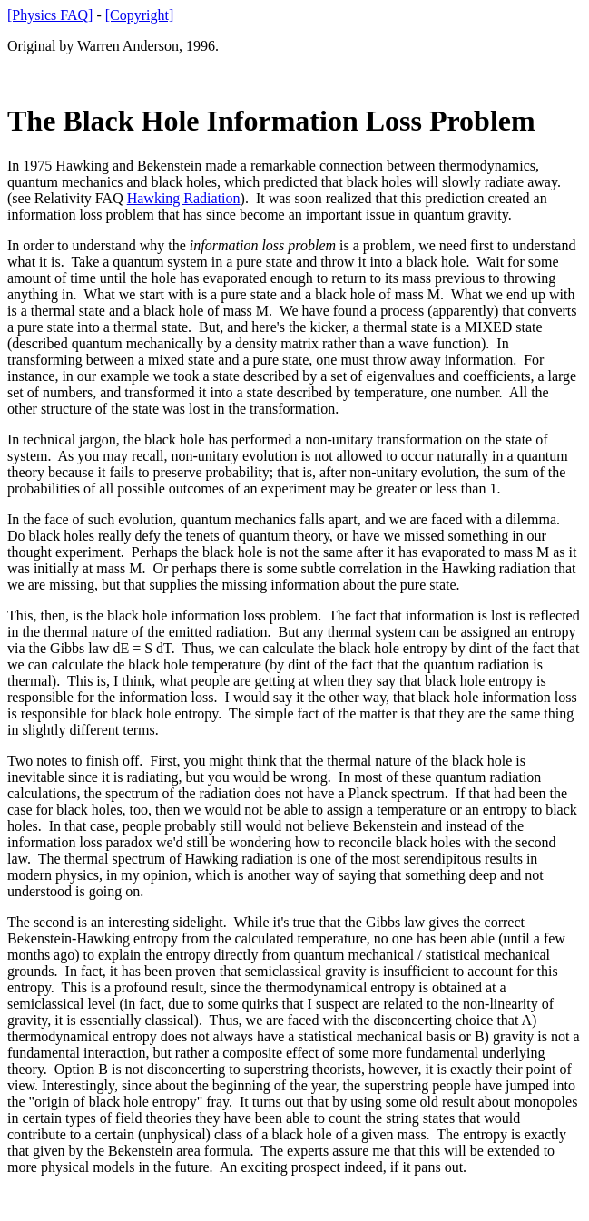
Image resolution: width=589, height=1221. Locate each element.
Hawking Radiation (184, 198)
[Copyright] (139, 15)
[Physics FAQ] (50, 15)
